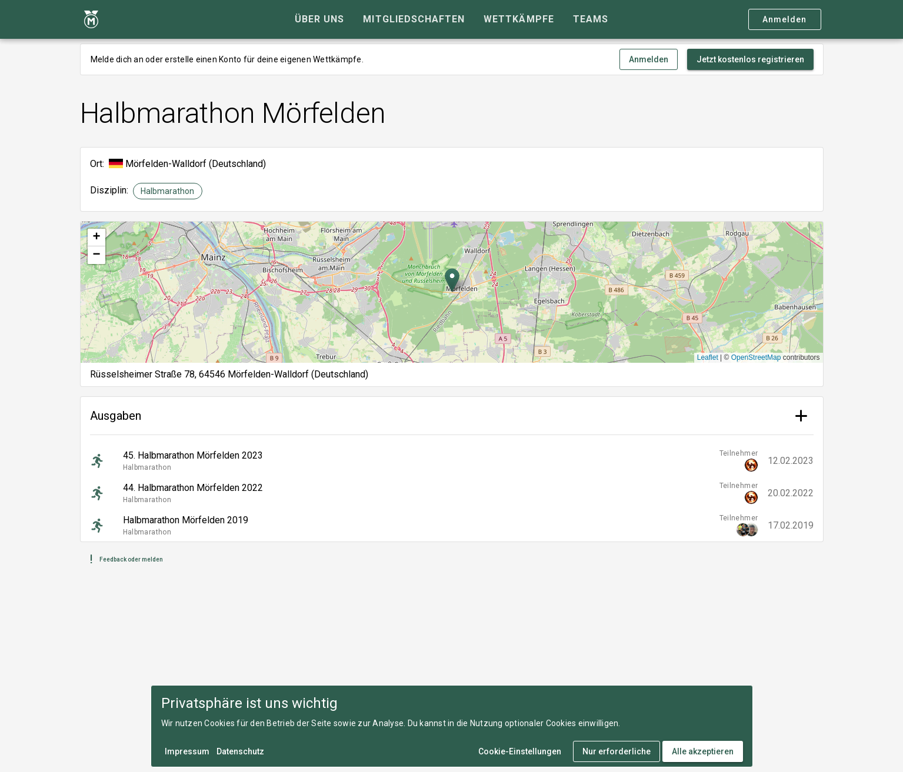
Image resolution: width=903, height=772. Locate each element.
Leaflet (707, 357)
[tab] (319, 19)
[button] (452, 280)
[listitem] (452, 461)
